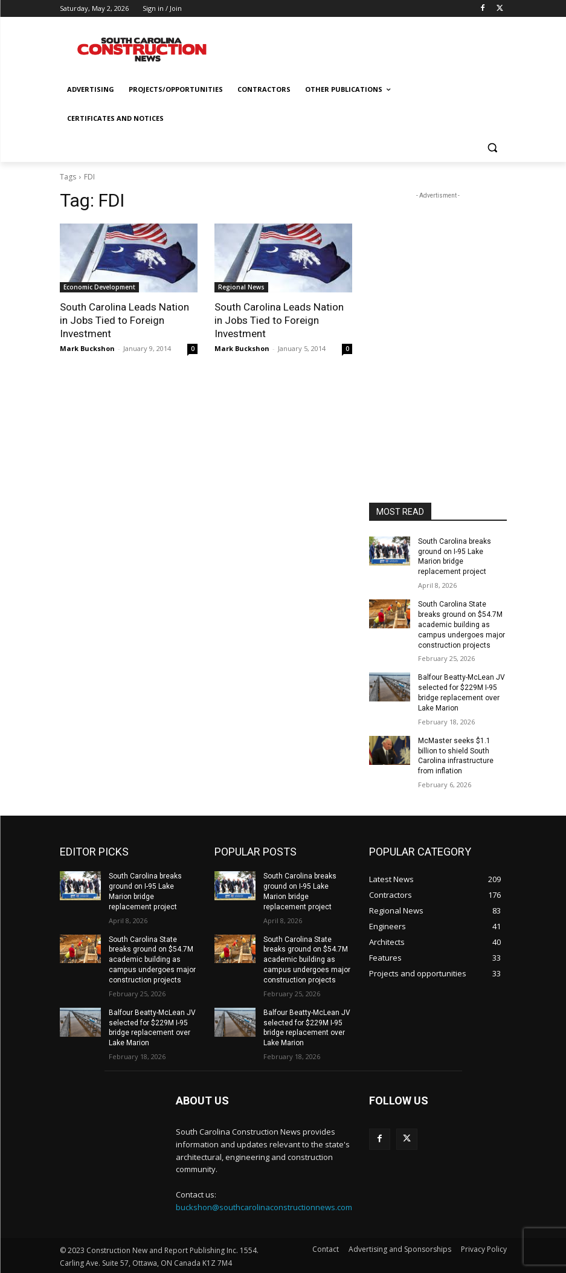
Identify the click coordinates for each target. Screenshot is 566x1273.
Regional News (241, 287)
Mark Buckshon (87, 348)
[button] (492, 148)
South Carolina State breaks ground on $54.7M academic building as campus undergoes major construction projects (461, 624)
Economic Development (99, 287)
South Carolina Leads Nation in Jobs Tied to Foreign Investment (124, 320)
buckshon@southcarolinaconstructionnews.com (264, 1206)
